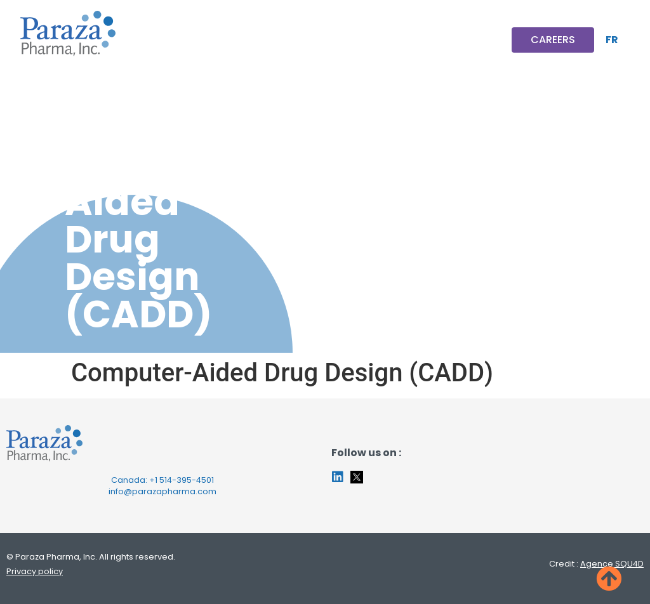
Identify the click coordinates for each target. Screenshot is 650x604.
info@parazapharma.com (162, 491)
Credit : (596, 563)
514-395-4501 (186, 480)
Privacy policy (34, 571)
